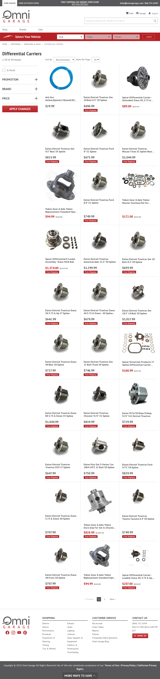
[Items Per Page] (96, 61)
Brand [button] (6, 90)
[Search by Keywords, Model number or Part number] (119, 22)
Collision (71, 634)
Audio (69, 627)
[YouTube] (19, 632)
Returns (95, 630)
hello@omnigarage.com (132, 4)
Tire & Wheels (49, 648)
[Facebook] (7, 632)
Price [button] (6, 100)
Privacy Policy (128, 665)
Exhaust (70, 623)
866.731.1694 (151, 4)
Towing (45, 645)
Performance (48, 630)
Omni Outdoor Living (29, 4)
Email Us (140, 635)
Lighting (70, 630)
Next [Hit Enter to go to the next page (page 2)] (113, 600)
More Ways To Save (80, 676)
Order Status (98, 627)
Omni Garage (10, 4)
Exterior (45, 623)
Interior (45, 627)
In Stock (11, 71)
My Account (97, 623)
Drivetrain (46, 634)
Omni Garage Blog (100, 641)
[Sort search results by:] (64, 61)
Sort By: (48, 61)
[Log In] (153, 14)
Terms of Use (112, 665)
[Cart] (130, 14)
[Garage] (141, 15)
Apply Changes (20, 110)
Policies (95, 634)
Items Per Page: (83, 61)
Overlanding (72, 652)
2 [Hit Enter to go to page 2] (104, 600)
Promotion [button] (10, 81)
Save (149, 38)
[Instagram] (13, 632)
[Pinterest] (25, 632)
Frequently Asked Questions (104, 637)
